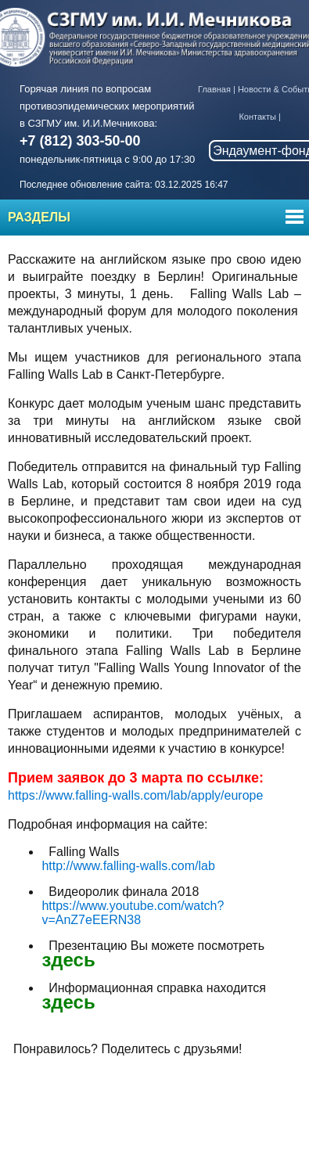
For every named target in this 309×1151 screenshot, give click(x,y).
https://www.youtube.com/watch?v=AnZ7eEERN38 (132, 912)
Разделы (39, 217)
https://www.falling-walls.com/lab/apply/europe (135, 795)
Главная (214, 89)
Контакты (257, 116)
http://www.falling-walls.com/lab (127, 865)
